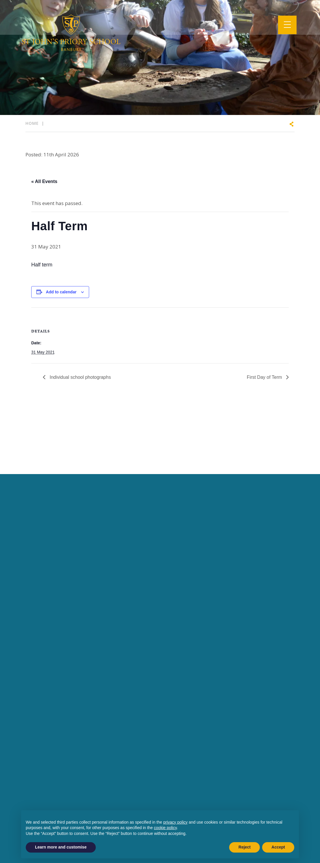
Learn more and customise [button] (61, 847)
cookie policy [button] (165, 827)
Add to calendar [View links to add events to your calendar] (61, 292)
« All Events (44, 181)
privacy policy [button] (175, 822)
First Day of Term (265, 377)
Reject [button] (244, 847)
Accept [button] (278, 847)
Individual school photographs (79, 377)
